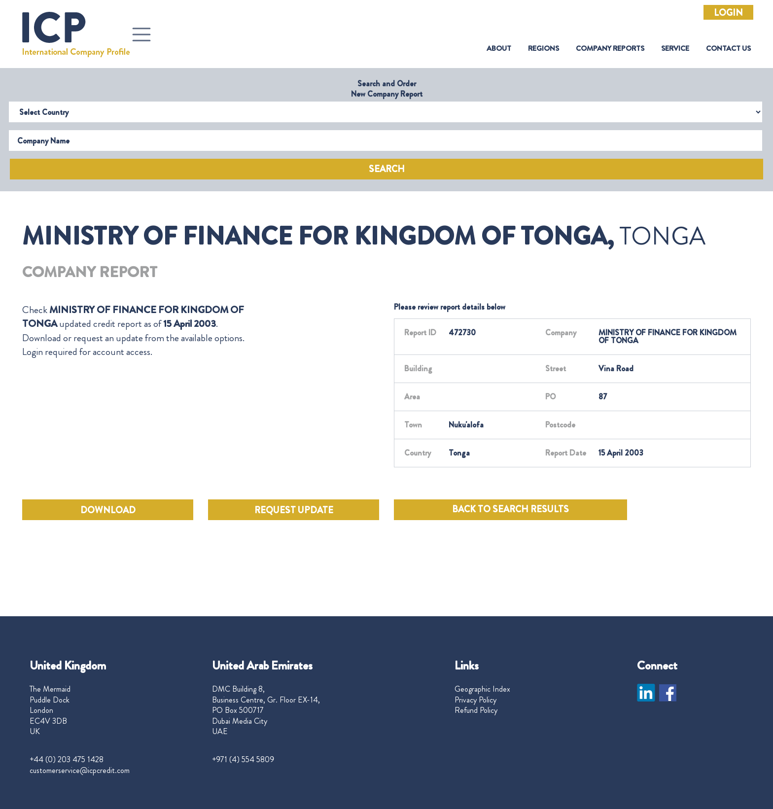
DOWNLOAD (108, 510)
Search (387, 169)
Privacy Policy (475, 700)
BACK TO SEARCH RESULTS (510, 509)
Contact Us (728, 48)
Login (728, 12)
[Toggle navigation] (141, 34)
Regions (543, 48)
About (499, 48)
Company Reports (610, 48)
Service (675, 48)
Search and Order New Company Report (386, 88)
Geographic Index (482, 689)
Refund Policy (476, 710)
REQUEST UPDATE (293, 510)
